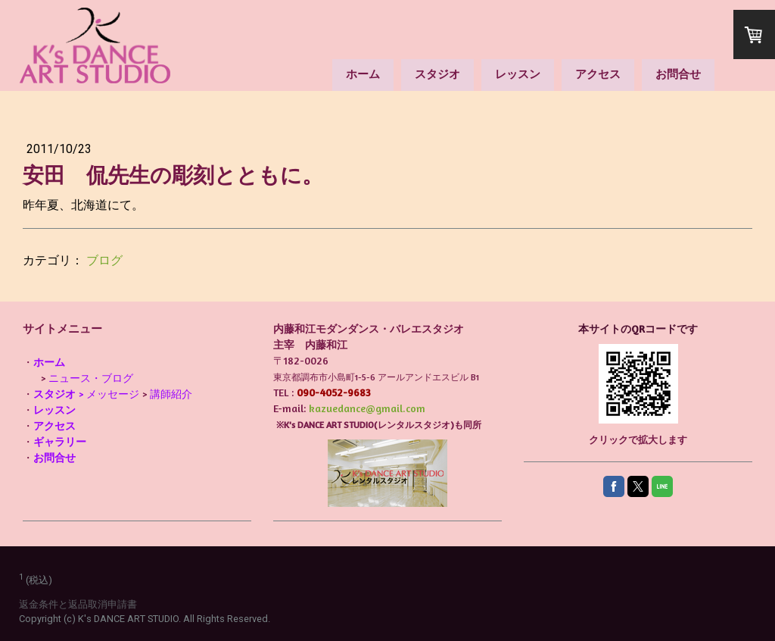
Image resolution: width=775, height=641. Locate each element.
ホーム (363, 74)
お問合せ (678, 74)
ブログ (104, 260)
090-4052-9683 (334, 392)
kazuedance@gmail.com (367, 408)
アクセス (598, 74)
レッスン (517, 74)
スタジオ (437, 74)
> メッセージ (86, 393)
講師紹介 (171, 393)
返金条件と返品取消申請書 (78, 604)
